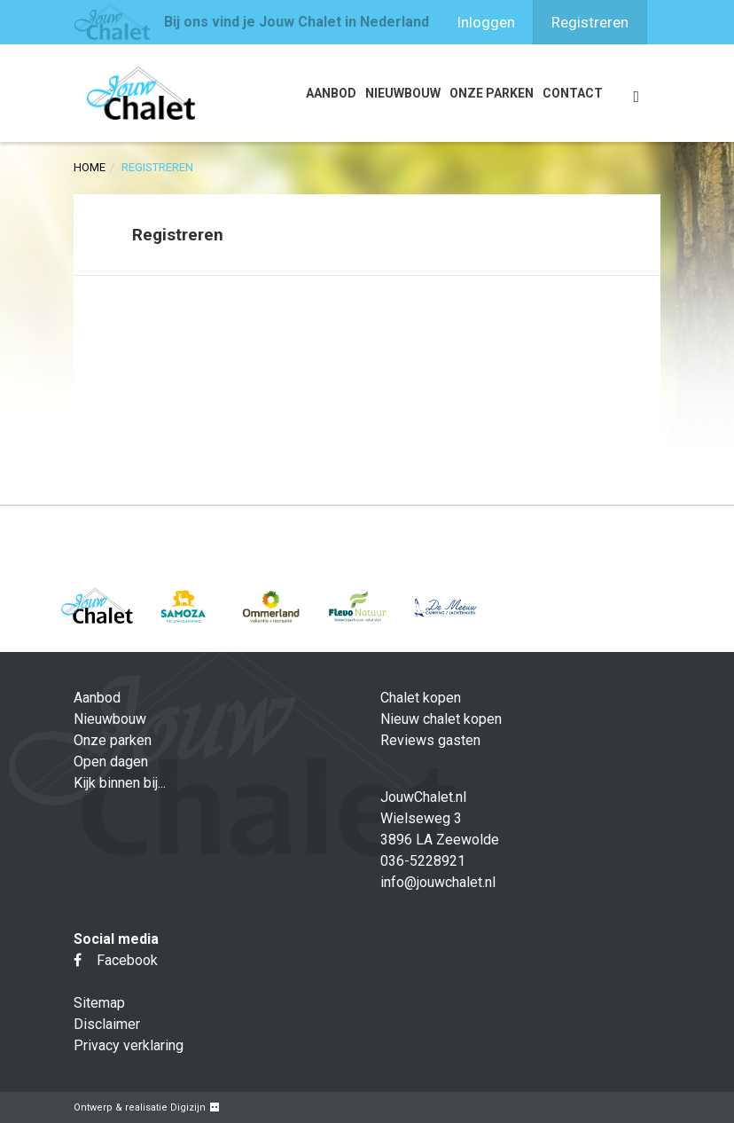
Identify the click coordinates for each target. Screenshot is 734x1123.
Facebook (116, 960)
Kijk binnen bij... (120, 782)
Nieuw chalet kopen (441, 719)
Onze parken (491, 93)
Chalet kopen (420, 697)
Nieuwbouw (403, 93)
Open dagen (111, 761)
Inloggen (486, 22)
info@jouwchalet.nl (438, 882)
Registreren (590, 22)
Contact (573, 93)
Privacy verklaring (129, 1045)
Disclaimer (107, 1024)
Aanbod (331, 93)
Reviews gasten (430, 740)
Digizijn (188, 1107)
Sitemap (99, 1002)
